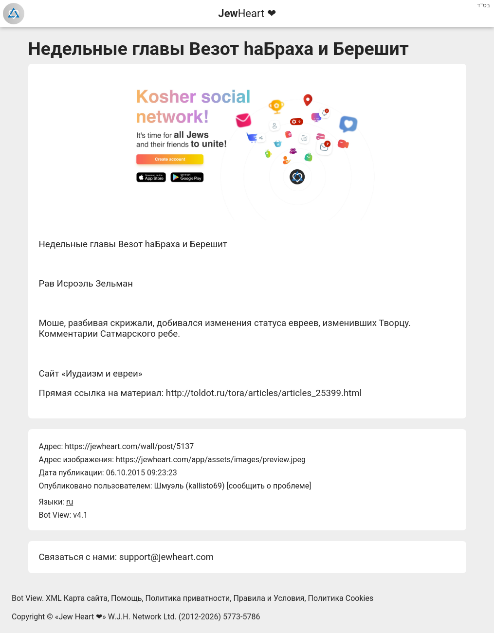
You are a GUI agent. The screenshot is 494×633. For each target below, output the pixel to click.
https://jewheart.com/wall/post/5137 (129, 446)
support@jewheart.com (166, 557)
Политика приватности (188, 598)
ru (69, 501)
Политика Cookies (341, 598)
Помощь (126, 598)
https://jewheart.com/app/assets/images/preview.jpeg (211, 459)
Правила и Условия (268, 598)
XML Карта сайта (77, 598)
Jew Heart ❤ (80, 616)
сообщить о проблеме (269, 485)
